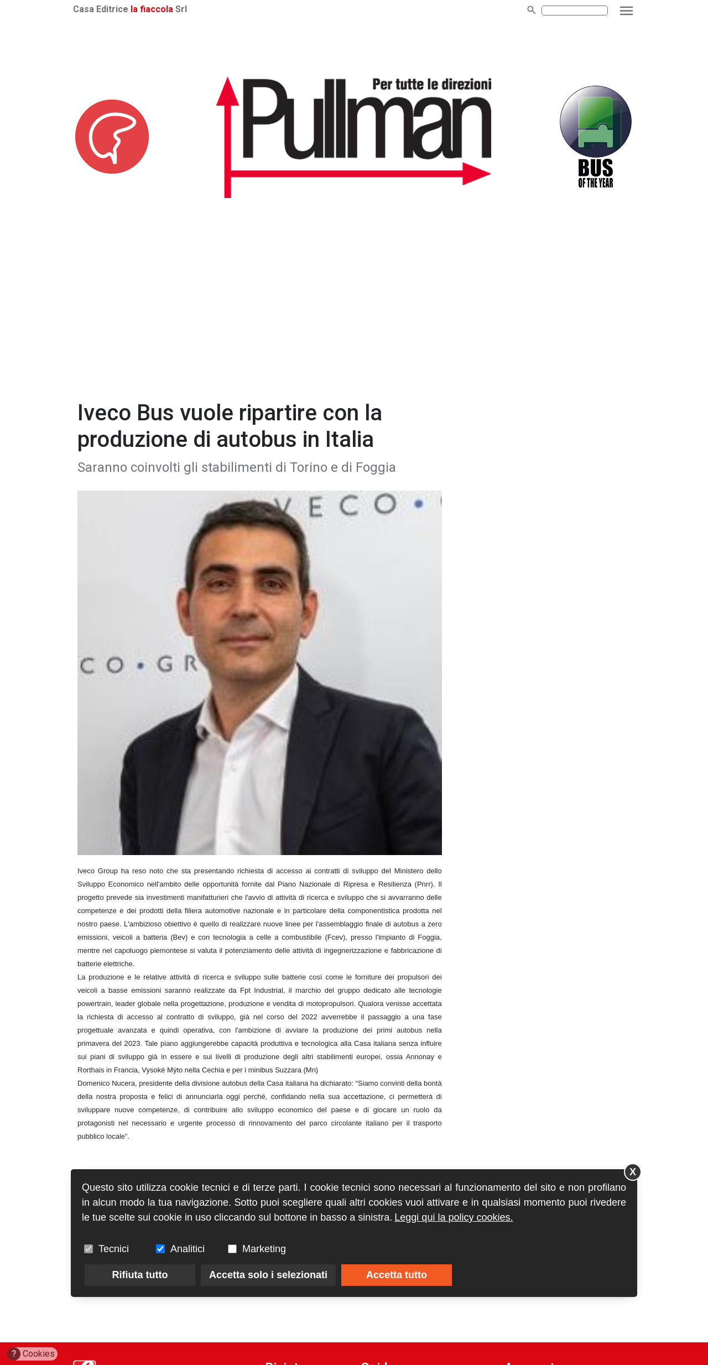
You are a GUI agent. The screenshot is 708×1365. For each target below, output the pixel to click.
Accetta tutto (396, 1274)
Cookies (31, 1354)
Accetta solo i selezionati (268, 1274)
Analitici (187, 1248)
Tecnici (113, 1248)
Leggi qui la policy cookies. (453, 1217)
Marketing (264, 1248)
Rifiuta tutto (140, 1274)
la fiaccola (152, 9)
